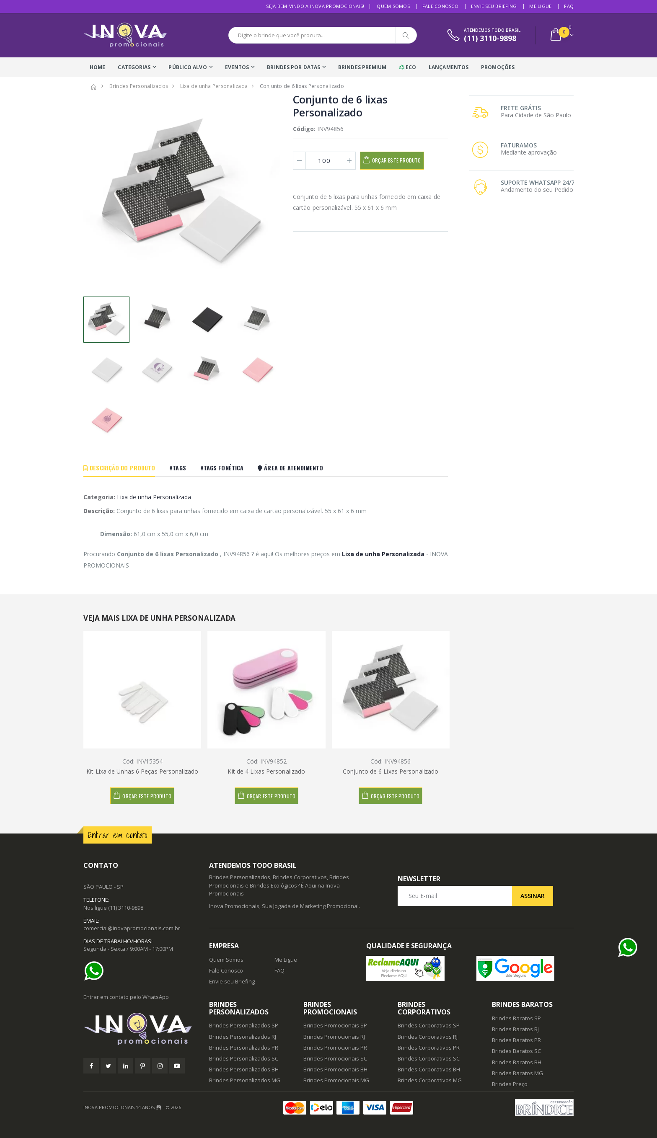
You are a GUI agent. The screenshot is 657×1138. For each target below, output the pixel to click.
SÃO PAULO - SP (103, 886)
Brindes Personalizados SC (243, 1058)
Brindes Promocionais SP (335, 1025)
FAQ (569, 6)
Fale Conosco (440, 6)
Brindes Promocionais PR (335, 1047)
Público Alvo (187, 67)
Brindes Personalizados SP (243, 1025)
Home (97, 67)
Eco (407, 67)
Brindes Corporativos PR (429, 1047)
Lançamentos (448, 67)
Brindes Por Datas (293, 67)
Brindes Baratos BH (516, 1062)
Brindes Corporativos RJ (428, 1036)
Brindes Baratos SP (516, 1018)
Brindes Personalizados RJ (242, 1036)
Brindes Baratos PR (516, 1040)
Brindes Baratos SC (516, 1051)
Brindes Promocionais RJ (334, 1036)
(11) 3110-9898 (125, 907)
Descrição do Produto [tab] (119, 467)
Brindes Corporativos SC (429, 1058)
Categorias (134, 67)
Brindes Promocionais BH (335, 1069)
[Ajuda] (96, 970)
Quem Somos (393, 6)
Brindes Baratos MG (517, 1073)
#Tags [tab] (177, 467)
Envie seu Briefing (494, 6)
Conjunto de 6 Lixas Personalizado (390, 771)
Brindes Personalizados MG (244, 1080)
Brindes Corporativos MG (430, 1080)
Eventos (237, 67)
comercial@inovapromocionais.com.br (131, 928)
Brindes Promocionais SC (335, 1058)
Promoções (498, 67)
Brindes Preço (510, 1084)
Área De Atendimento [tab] (290, 467)
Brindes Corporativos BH (429, 1069)
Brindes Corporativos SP (429, 1025)
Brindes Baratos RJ (515, 1029)
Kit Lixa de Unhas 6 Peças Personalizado (142, 771)
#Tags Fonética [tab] (221, 467)
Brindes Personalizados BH (244, 1069)
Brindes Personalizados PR (243, 1047)
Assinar (532, 896)
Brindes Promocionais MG (336, 1080)
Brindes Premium (362, 67)
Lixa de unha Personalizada (154, 497)
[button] (561, 35)
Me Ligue (540, 6)
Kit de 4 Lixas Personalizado (266, 771)
